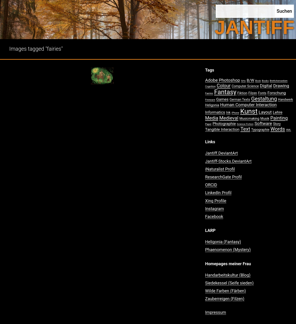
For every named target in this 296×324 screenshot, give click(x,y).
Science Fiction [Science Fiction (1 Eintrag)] (245, 124)
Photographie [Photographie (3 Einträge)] (224, 123)
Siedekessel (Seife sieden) (229, 282)
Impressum (215, 312)
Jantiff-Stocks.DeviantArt (228, 161)
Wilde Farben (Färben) (225, 290)
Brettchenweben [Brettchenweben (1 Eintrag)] (278, 80)
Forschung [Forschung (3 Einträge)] (277, 92)
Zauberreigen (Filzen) (224, 298)
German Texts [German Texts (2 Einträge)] (240, 100)
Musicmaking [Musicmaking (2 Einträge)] (249, 119)
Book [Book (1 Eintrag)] (258, 80)
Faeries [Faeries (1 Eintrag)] (209, 93)
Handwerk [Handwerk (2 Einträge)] (285, 100)
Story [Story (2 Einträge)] (277, 124)
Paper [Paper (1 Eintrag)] (208, 124)
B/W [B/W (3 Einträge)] (250, 80)
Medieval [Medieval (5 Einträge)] (228, 118)
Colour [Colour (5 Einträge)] (224, 85)
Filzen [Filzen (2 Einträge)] (252, 93)
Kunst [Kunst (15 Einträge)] (249, 111)
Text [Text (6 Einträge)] (245, 129)
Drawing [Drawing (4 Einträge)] (281, 85)
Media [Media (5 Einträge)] (211, 118)
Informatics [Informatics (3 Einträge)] (215, 112)
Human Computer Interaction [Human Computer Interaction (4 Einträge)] (248, 104)
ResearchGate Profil (223, 176)
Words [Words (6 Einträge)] (277, 129)
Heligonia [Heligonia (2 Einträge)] (212, 105)
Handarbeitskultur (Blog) (227, 275)
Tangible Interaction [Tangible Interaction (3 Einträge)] (222, 129)
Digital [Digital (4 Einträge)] (266, 85)
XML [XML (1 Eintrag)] (288, 129)
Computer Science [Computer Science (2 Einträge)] (245, 86)
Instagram (214, 208)
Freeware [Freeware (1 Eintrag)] (210, 99)
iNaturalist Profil (220, 169)
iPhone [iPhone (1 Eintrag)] (235, 112)
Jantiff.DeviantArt (221, 153)
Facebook (214, 216)
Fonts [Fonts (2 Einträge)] (262, 93)
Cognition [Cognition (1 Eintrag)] (210, 86)
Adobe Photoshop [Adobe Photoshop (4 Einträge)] (222, 80)
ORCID (211, 184)
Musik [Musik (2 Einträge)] (264, 119)
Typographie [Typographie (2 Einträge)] (260, 130)
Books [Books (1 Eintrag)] (265, 80)
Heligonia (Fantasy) (223, 241)
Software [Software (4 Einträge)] (263, 123)
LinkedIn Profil (218, 192)
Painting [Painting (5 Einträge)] (279, 118)
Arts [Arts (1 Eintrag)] (243, 80)
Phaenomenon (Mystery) (228, 249)
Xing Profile (215, 200)
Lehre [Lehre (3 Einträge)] (277, 112)
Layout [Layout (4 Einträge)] (265, 112)
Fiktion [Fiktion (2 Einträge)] (242, 93)
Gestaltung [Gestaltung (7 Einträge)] (264, 99)
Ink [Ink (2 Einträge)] (228, 113)
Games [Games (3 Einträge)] (222, 99)
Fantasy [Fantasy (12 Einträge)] (225, 92)
